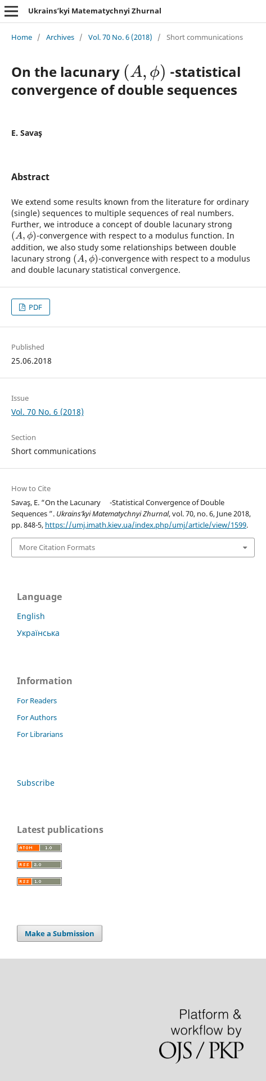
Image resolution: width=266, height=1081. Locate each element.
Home (21, 37)
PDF (34, 307)
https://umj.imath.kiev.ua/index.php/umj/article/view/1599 (145, 525)
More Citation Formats (57, 547)
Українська (38, 632)
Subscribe (36, 782)
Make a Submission (59, 933)
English (31, 616)
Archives (60, 37)
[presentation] (144, 71)
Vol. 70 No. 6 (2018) (120, 37)
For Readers (37, 700)
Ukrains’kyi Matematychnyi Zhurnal (94, 11)
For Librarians (40, 734)
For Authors (37, 717)
